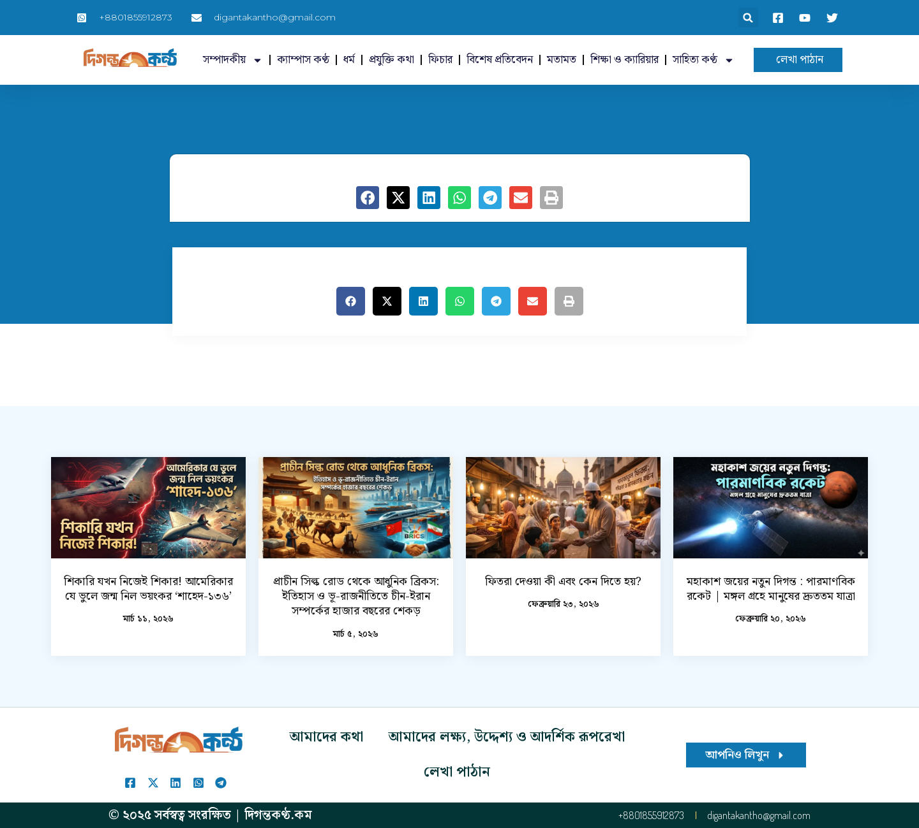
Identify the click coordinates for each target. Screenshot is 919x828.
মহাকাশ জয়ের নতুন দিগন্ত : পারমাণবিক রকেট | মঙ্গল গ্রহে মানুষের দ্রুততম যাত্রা (771, 589)
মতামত (561, 60)
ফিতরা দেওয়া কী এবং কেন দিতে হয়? (563, 581)
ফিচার (440, 60)
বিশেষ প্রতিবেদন (500, 60)
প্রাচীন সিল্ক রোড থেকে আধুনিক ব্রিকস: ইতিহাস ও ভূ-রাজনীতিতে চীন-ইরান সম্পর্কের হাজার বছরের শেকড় (356, 596)
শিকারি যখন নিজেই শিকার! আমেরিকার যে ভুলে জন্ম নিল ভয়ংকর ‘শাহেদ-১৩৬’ (148, 589)
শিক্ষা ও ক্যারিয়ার (624, 60)
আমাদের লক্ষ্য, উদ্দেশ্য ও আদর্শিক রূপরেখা (507, 737)
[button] (748, 17)
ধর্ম (349, 60)
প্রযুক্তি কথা (391, 60)
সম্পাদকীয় (233, 60)
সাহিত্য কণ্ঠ (704, 60)
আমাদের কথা (326, 737)
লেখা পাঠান (457, 772)
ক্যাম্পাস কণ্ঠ (303, 60)
